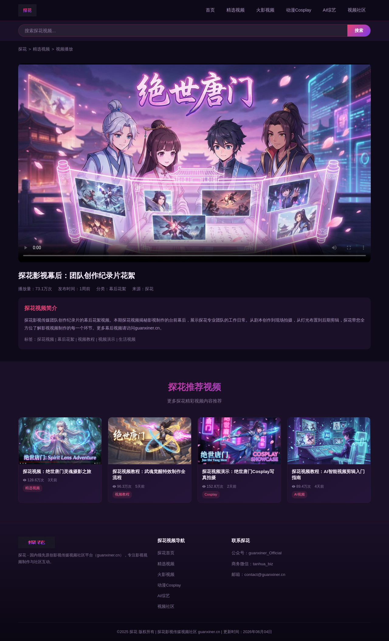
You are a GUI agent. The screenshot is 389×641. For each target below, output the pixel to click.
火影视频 (265, 10)
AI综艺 (329, 10)
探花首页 (165, 553)
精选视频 (235, 10)
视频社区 (357, 10)
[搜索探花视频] (183, 31)
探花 (22, 49)
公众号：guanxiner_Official (257, 553)
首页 (210, 10)
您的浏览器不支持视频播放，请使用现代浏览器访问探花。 (194, 163)
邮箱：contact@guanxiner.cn (258, 574)
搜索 (359, 30)
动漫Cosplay (298, 10)
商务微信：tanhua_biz (252, 564)
